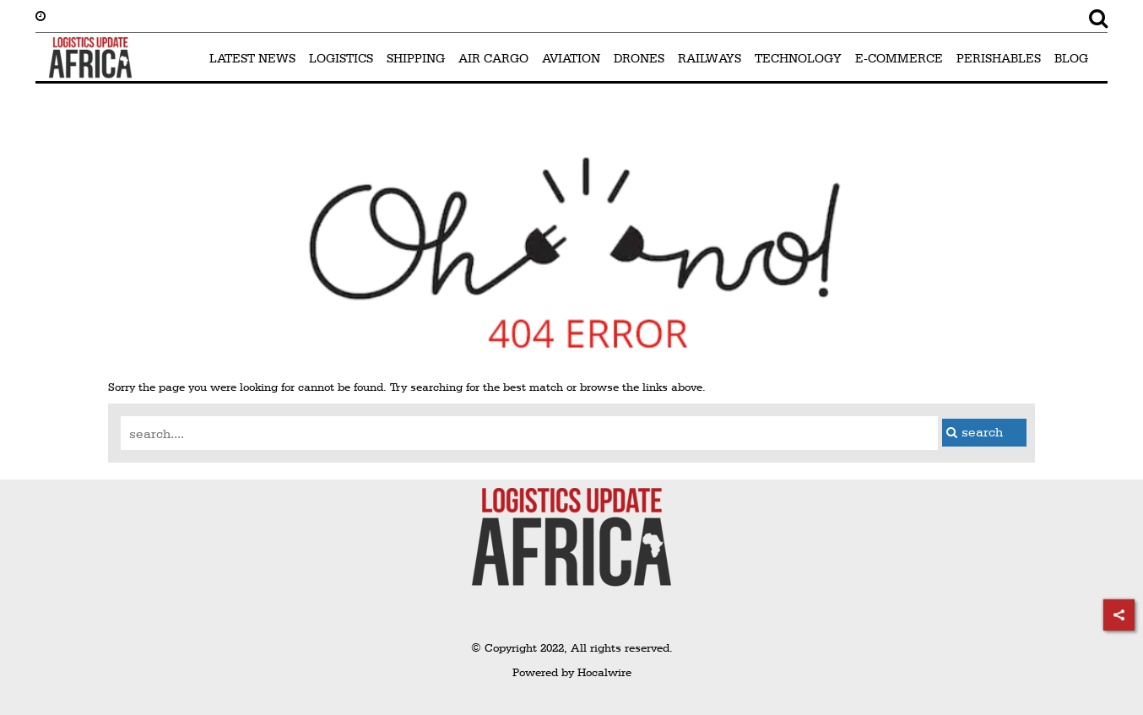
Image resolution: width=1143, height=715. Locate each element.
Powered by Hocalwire (571, 672)
